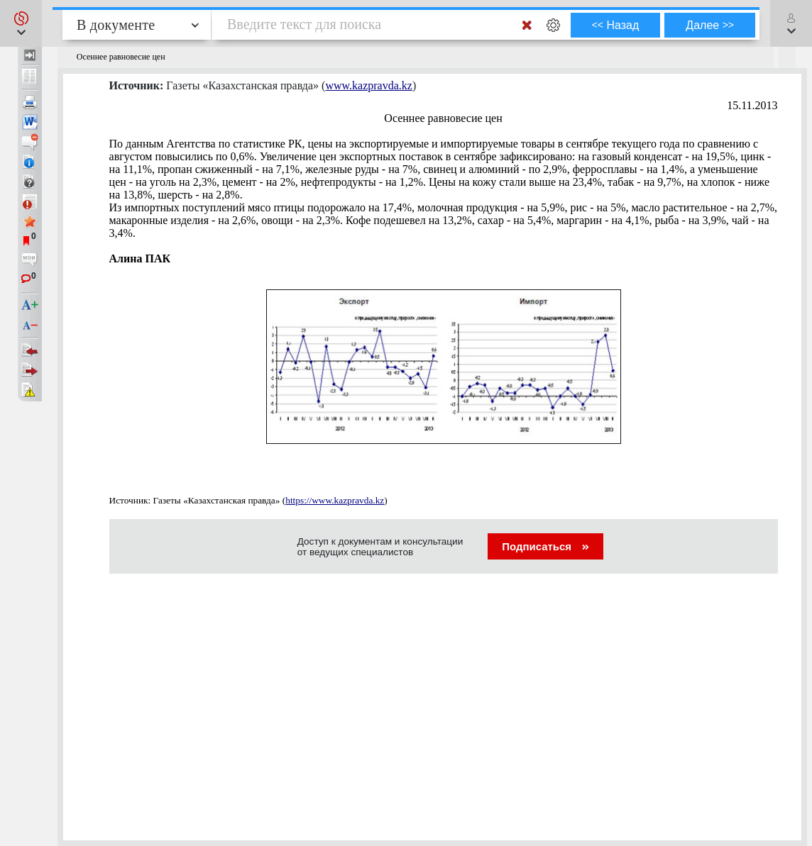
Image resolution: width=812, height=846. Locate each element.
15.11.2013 (752, 105)
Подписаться (545, 546)
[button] (21, 23)
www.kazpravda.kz (368, 85)
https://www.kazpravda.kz (334, 500)
